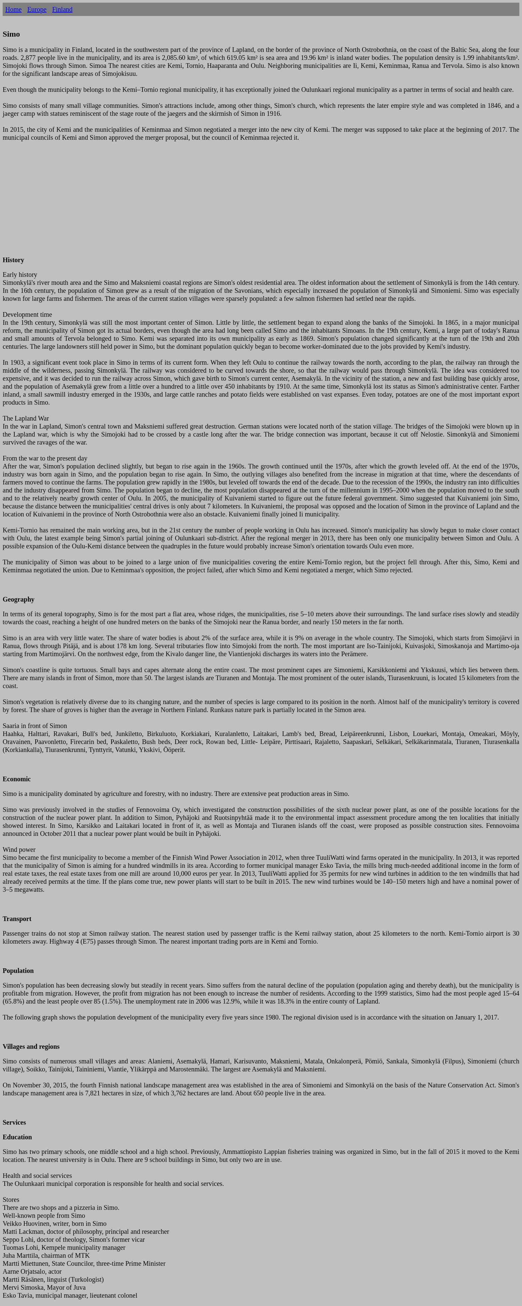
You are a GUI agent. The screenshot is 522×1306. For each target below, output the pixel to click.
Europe (37, 9)
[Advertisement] (202, 202)
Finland (62, 9)
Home (13, 9)
